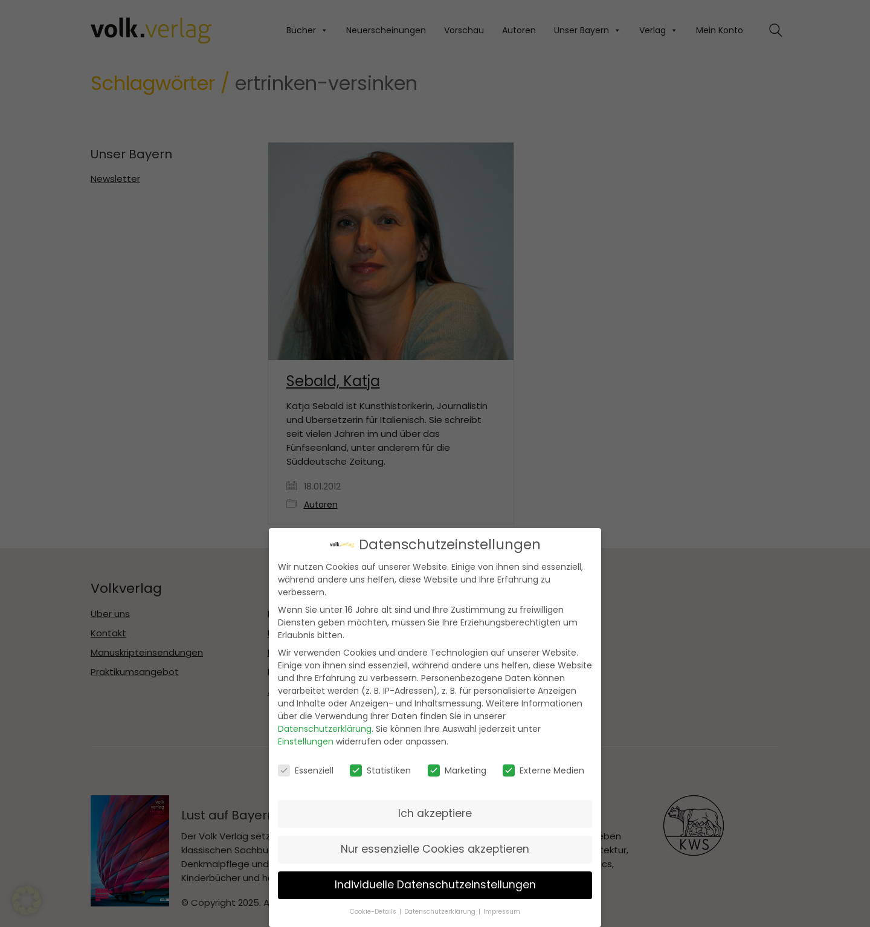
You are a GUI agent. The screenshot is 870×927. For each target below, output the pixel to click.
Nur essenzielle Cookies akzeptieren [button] (435, 849)
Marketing (457, 770)
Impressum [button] (501, 911)
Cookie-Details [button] (374, 911)
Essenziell (306, 770)
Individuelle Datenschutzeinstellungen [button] (435, 884)
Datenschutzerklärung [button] (440, 911)
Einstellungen (306, 741)
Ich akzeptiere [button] (435, 813)
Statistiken (380, 770)
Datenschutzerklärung (325, 729)
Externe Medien (543, 770)
